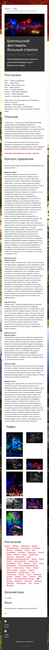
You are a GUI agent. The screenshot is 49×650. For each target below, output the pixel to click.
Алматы (7, 546)
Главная (7, 9)
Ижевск (9, 554)
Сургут (29, 574)
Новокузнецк (33, 561)
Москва (9, 561)
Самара (35, 568)
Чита (30, 583)
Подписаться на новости (24, 641)
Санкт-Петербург (12, 570)
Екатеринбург (11, 552)
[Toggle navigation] (5, 3)
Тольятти (32, 576)
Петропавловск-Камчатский (28, 565)
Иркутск (17, 554)
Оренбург (27, 563)
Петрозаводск (11, 565)
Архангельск (25, 546)
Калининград (33, 554)
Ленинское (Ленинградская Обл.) (17, 559)
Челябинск (38, 581)
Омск (20, 563)
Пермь (41, 563)
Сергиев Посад (24, 572)
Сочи (33, 572)
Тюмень (9, 579)
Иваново (41, 552)
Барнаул (35, 546)
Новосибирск (11, 563)
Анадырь (15, 546)
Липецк (34, 559)
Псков (8, 568)
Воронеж (9, 550)
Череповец (10, 583)
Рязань (28, 568)
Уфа (38, 579)
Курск (29, 557)
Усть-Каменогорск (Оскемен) (24, 579)
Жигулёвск (21, 552)
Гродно (27, 550)
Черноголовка (21, 583)
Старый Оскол (11, 574)
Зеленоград (32, 552)
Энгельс (37, 583)
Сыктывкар (37, 574)
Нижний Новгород (20, 561)
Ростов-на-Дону (18, 568)
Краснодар (10, 557)
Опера (15, 9)
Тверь (25, 576)
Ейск (33, 550)
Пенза (34, 563)
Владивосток (26, 548)
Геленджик (18, 550)
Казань (24, 554)
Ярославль (10, 585)
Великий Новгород (12, 548)
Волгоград (36, 548)
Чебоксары (28, 581)
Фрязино (9, 581)
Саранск (23, 570)
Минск (41, 559)
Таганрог (9, 576)
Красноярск (20, 557)
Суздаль (21, 574)
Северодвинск (11, 572)
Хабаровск (18, 581)
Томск (40, 576)
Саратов (31, 570)
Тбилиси (18, 576)
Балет (6, 627)
